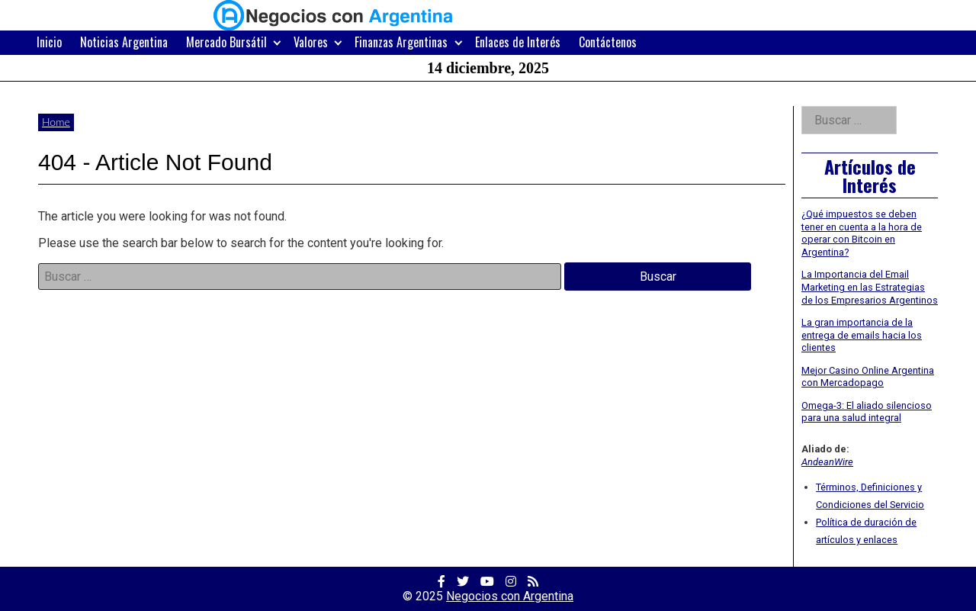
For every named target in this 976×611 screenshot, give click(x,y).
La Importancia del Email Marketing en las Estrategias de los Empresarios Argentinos (869, 287)
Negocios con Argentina (509, 596)
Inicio (49, 42)
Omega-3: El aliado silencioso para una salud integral (866, 412)
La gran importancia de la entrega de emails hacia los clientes (861, 335)
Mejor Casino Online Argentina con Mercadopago (867, 377)
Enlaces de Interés (517, 42)
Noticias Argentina (124, 42)
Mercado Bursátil (226, 42)
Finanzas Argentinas (401, 42)
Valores (311, 42)
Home (56, 121)
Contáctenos (608, 42)
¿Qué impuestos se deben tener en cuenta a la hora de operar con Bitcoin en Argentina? (861, 233)
